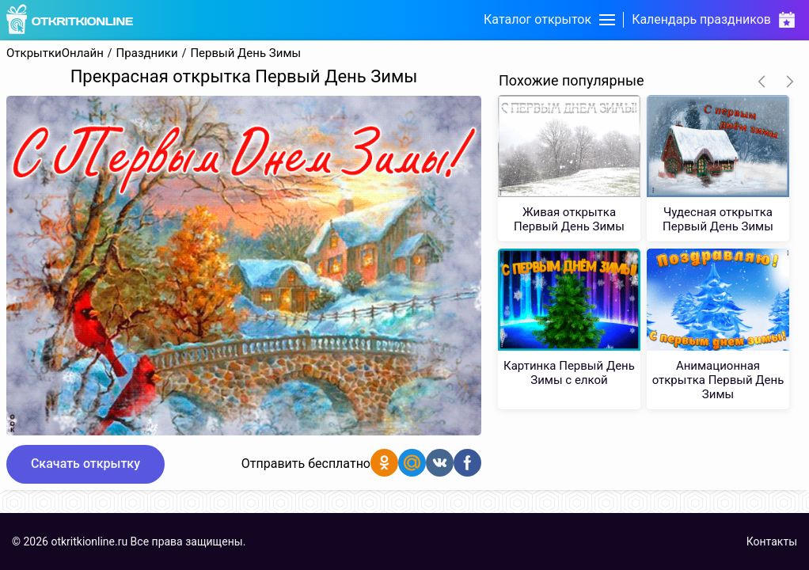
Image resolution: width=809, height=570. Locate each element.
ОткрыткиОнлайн (55, 53)
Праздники (147, 53)
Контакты (771, 541)
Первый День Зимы (245, 53)
